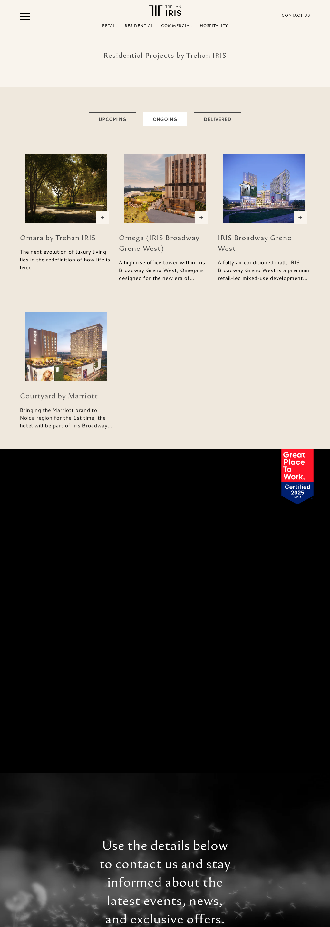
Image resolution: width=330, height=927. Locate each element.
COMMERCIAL (176, 25)
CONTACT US (296, 15)
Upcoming (112, 119)
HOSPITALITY (214, 25)
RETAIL (109, 25)
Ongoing (165, 119)
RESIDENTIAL (139, 25)
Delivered (217, 119)
